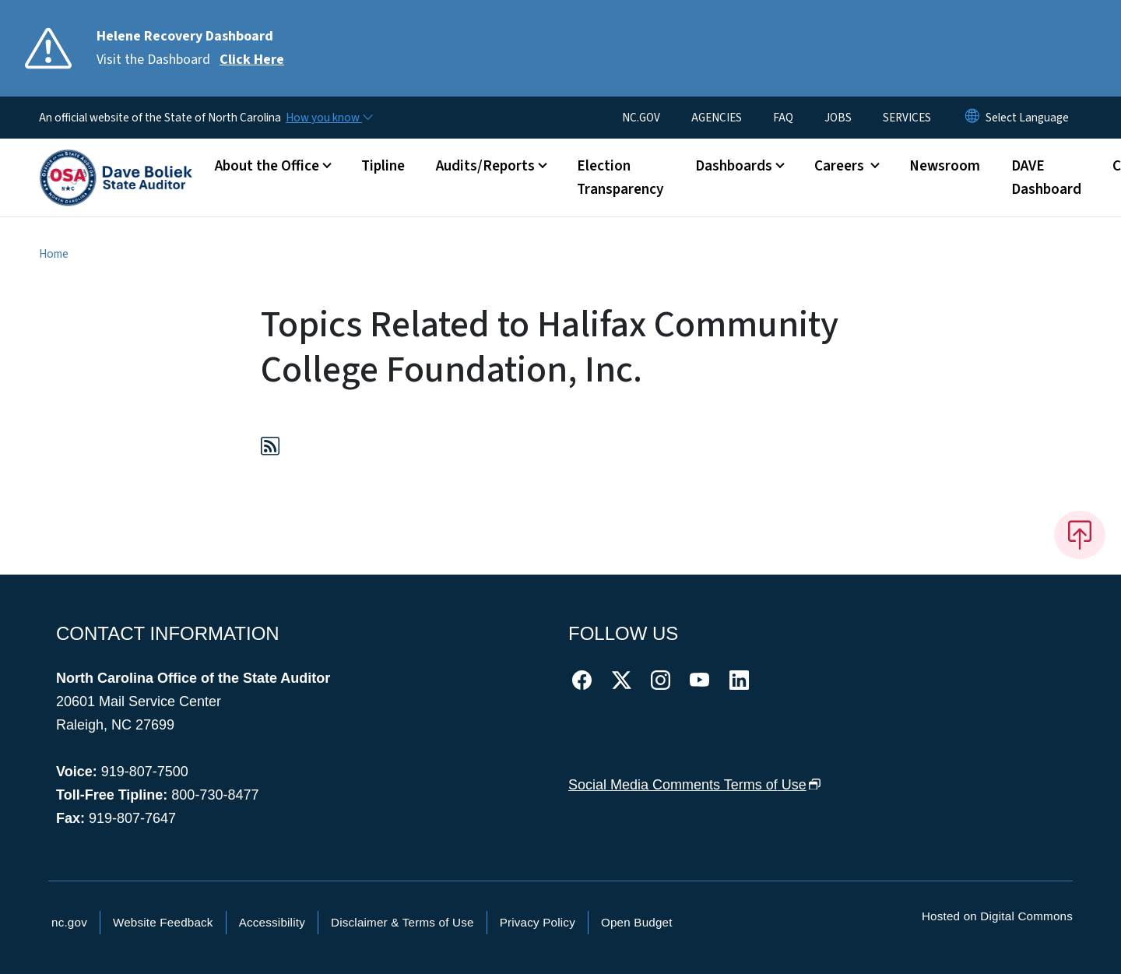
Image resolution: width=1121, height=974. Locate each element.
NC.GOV (641, 117)
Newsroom (944, 166)
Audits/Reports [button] (485, 166)
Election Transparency (620, 177)
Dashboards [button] (733, 166)
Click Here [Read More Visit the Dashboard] (252, 59)
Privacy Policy (537, 922)
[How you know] (328, 117)
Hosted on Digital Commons (997, 916)
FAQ (783, 117)
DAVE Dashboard (1046, 177)
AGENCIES (716, 117)
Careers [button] (840, 166)
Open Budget (637, 922)
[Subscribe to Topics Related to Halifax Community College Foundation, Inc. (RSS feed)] (270, 449)
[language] (1027, 117)
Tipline (383, 166)
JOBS (838, 117)
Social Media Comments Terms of (694, 785)
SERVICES (907, 117)
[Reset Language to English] (972, 117)
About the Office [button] (267, 166)
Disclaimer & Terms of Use (402, 922)
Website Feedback (163, 922)
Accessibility (272, 922)
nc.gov (69, 922)
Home (54, 253)
